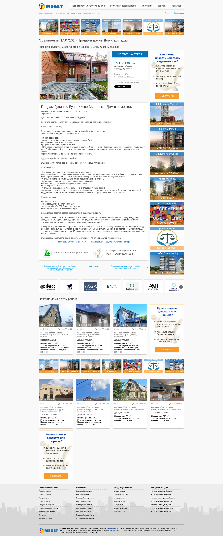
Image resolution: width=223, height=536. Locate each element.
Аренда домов (119, 498)
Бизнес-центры (119, 511)
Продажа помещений (46, 505)
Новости (162, 6)
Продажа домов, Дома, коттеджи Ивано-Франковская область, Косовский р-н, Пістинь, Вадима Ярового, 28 (60, 268)
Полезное (176, 6)
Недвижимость (44, 13)
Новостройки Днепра (83, 501)
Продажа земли (44, 501)
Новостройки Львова (83, 511)
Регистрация (179, 13)
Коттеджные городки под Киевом (163, 498)
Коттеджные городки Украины (162, 491)
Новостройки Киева (83, 494)
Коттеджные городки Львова (161, 511)
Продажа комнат (45, 494)
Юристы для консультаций (120, 254)
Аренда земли (119, 505)
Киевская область (49, 46)
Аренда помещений (121, 508)
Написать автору (66, 242)
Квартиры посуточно (121, 494)
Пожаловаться (96, 242)
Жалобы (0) (81, 242)
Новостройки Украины (84, 491)
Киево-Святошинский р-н (76, 46)
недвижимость (135, 82)
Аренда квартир (119, 491)
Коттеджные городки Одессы (161, 505)
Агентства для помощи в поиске (71, 252)
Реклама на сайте (45, 518)
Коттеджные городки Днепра (161, 501)
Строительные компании (85, 518)
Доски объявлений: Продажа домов (66, 13)
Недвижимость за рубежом (48, 508)
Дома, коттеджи (116, 40)
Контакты (42, 515)
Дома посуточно (119, 501)
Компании (147, 6)
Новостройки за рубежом (85, 515)
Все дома (93, 266)
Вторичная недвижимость (123, 6)
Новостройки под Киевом (85, 498)
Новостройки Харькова (84, 508)
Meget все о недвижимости (48, 530)
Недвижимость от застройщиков (88, 6)
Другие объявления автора (118, 242)
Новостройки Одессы (84, 505)
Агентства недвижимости (48, 511)
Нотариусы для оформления (121, 250)
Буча (95, 46)
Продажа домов (44, 498)
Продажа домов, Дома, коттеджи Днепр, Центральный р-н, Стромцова (127, 267)
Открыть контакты (130, 54)
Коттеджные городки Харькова (162, 508)
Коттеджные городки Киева (161, 494)
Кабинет (166, 13)
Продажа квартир (45, 491)
